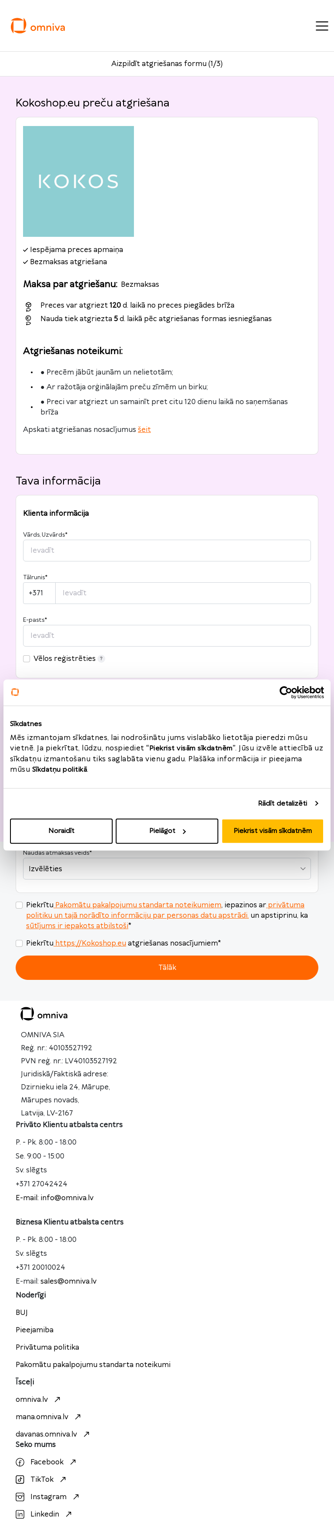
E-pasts (35, 620)
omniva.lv (39, 1399)
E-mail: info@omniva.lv (55, 1198)
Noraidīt (61, 831)
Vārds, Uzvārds (45, 535)
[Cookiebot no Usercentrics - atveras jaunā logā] (286, 692)
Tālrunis (35, 577)
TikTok (42, 1479)
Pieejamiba (34, 1330)
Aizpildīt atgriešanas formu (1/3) (167, 64)
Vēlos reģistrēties (69, 659)
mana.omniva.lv (49, 1417)
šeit (144, 430)
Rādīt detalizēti (282, 803)
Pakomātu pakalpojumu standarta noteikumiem (137, 905)
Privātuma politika (47, 1347)
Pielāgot (167, 831)
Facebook (47, 1462)
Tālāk (167, 967)
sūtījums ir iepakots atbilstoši (77, 926)
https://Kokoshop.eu (89, 943)
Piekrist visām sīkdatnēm (273, 831)
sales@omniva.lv (68, 1281)
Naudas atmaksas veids (57, 853)
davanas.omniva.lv (54, 1434)
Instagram (48, 1497)
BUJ (22, 1313)
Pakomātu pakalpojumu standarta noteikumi (93, 1365)
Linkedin (45, 1514)
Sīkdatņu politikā (59, 769)
